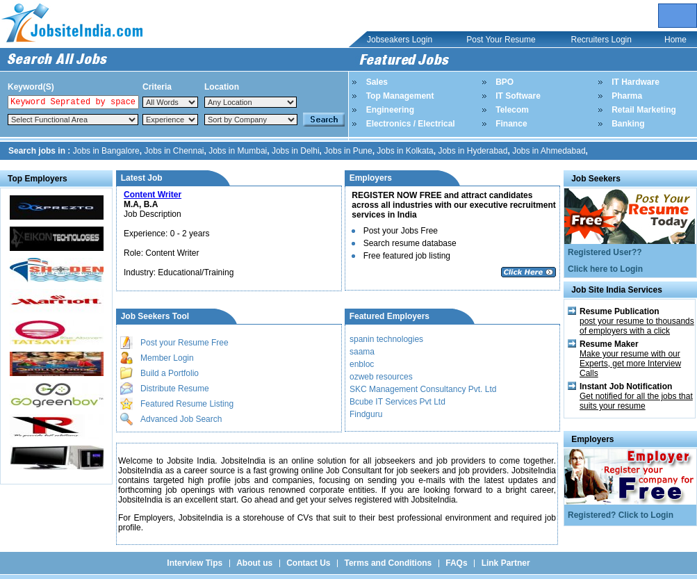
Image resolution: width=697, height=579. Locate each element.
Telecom (512, 110)
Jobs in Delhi (296, 151)
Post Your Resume (500, 39)
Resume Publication (619, 311)
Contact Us (308, 563)
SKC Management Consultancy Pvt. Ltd (423, 389)
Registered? (593, 515)
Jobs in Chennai (174, 151)
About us (254, 563)
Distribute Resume (174, 388)
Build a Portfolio (169, 373)
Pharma (627, 96)
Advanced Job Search (181, 419)
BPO (504, 82)
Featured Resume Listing (186, 404)
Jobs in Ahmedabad (548, 151)
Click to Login (645, 515)
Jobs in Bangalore (106, 151)
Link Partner (506, 563)
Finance (511, 124)
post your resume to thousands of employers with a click (637, 326)
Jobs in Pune (348, 151)
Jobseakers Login (399, 39)
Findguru (366, 414)
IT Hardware (635, 82)
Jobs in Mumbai (237, 151)
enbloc (362, 364)
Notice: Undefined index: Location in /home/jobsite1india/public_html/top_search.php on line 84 (250, 102)
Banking (628, 124)
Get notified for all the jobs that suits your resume (636, 401)
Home (675, 39)
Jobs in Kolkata (405, 151)
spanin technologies (386, 339)
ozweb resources (381, 377)
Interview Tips (194, 563)
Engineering (390, 110)
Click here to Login (605, 269)
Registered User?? (605, 252)
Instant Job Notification (626, 386)
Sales (377, 82)
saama (362, 352)
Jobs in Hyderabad (472, 151)
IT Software (518, 96)
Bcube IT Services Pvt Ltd (397, 402)
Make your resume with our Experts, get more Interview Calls (630, 363)
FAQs (456, 563)
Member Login (167, 358)
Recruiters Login (601, 39)
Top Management (400, 96)
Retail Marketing (644, 110)
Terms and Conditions (388, 563)
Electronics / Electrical (410, 124)
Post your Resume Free (184, 343)
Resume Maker (609, 344)
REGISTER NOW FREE (398, 195)
